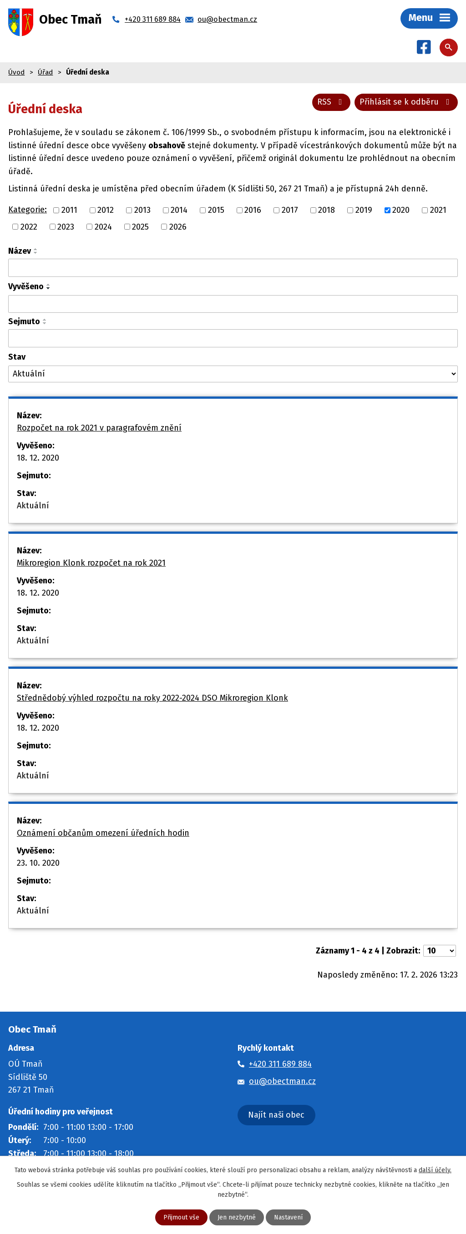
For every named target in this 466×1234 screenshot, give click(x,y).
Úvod (16, 72)
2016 (252, 210)
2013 (142, 210)
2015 (216, 210)
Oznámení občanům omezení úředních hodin (103, 833)
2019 (363, 210)
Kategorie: (27, 210)
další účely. (435, 1170)
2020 (401, 210)
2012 (105, 210)
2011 (69, 210)
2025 (140, 226)
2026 (178, 226)
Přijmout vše (181, 1217)
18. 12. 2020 (38, 458)
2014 (179, 210)
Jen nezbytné (237, 1217)
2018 (326, 210)
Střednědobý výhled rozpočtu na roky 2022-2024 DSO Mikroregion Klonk (152, 698)
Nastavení (288, 1217)
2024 (103, 226)
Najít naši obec (276, 1115)
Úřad (45, 72)
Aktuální (33, 506)
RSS (331, 102)
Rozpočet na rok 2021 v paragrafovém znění (99, 428)
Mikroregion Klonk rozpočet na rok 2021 (91, 563)
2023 (65, 226)
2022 (28, 226)
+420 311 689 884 (280, 1064)
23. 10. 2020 (38, 863)
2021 (438, 210)
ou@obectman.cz (282, 1081)
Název (19, 251)
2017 (290, 210)
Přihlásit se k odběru (406, 102)
